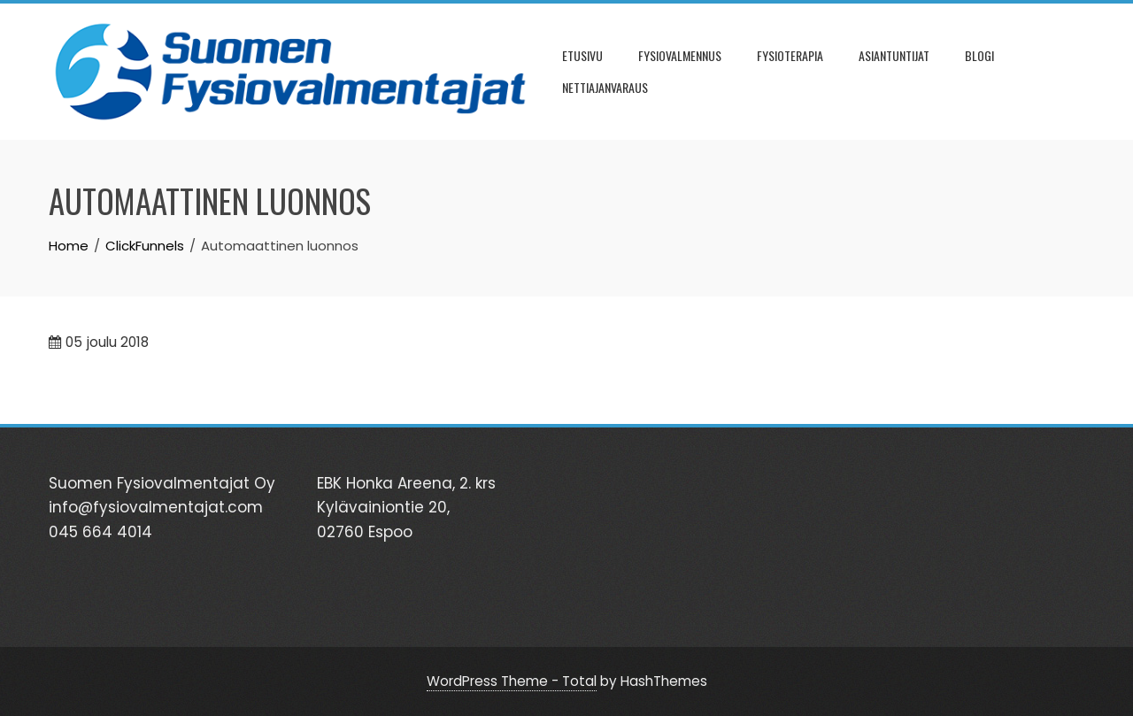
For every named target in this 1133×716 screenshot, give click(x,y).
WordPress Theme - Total (512, 681)
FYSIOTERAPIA (790, 55)
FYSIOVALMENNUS (679, 55)
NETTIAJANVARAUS (605, 87)
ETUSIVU (582, 55)
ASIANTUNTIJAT (894, 55)
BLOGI (979, 55)
